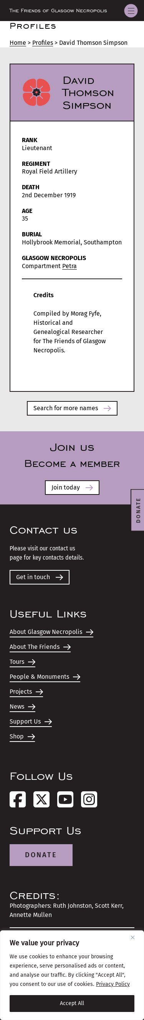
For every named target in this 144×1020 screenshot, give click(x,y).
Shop (22, 736)
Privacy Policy (113, 984)
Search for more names (72, 408)
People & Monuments (45, 676)
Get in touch (39, 577)
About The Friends (40, 646)
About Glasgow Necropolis (51, 631)
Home (18, 42)
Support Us (31, 721)
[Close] (135, 937)
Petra (69, 266)
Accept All (72, 1003)
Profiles (42, 42)
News (22, 706)
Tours (22, 661)
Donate (41, 855)
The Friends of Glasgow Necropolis (58, 11)
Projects (26, 691)
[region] (72, 975)
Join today (72, 487)
